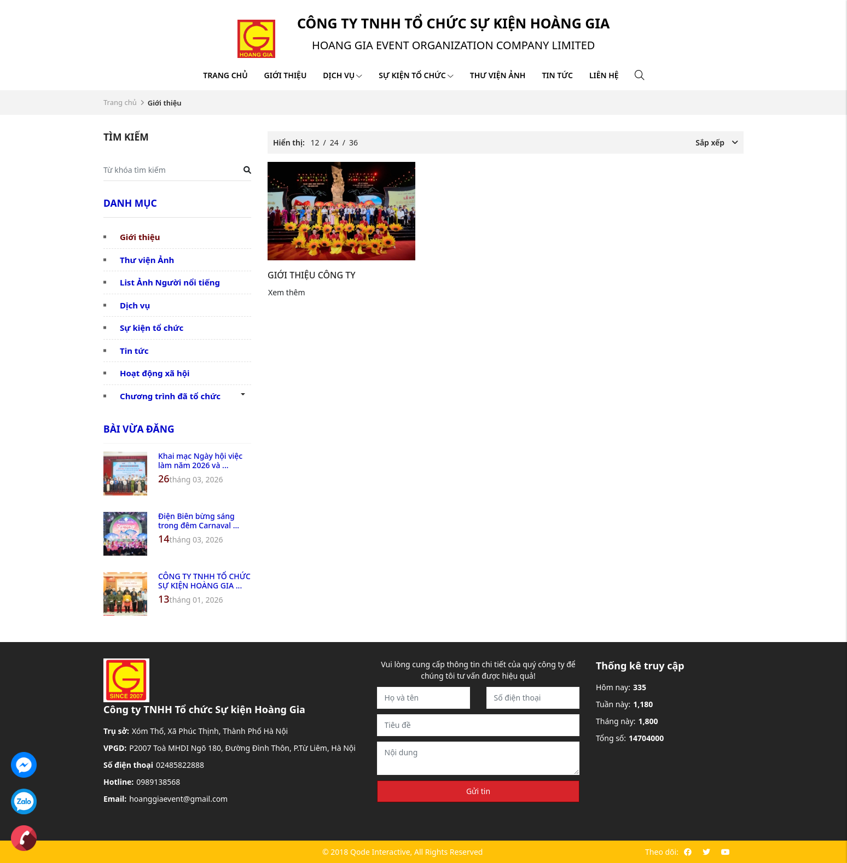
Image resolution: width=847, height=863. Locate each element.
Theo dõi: (661, 852)
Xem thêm (286, 292)
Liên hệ (604, 75)
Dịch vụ (342, 75)
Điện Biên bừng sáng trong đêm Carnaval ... (198, 520)
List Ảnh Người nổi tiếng (170, 282)
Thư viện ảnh (498, 75)
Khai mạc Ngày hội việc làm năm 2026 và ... (200, 460)
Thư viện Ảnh (147, 259)
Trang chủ (225, 75)
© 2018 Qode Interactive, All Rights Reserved (402, 852)
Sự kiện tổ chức (416, 75)
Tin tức (557, 75)
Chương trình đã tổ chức (170, 395)
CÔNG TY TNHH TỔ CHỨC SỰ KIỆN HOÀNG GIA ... (204, 581)
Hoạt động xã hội (155, 373)
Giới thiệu (285, 75)
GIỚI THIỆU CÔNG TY (312, 275)
